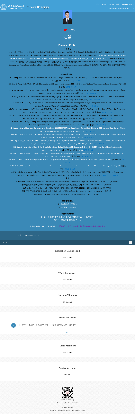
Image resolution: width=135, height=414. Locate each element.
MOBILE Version (128, 4)
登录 (98, 4)
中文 (118, 4)
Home (5, 242)
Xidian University (108, 4)
